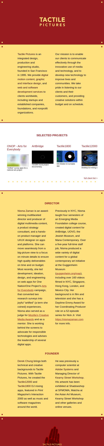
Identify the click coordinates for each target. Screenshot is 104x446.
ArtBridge (38, 146)
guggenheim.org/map (68, 273)
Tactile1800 (64, 146)
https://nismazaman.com (69, 319)
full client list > (91, 178)
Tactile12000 (89, 146)
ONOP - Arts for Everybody (17, 148)
